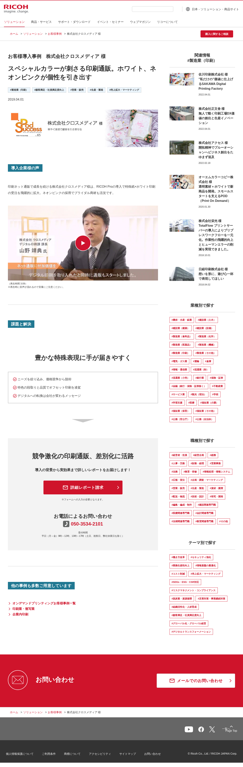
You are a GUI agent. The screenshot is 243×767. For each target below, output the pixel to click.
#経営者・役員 (179, 455)
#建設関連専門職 (207, 504)
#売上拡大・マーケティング (205, 573)
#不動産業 (217, 386)
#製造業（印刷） (181, 353)
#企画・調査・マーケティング (207, 480)
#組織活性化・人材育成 (184, 607)
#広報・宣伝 (178, 480)
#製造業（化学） (207, 336)
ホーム (14, 33)
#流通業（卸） (201, 369)
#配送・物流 (178, 496)
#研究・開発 (216, 496)
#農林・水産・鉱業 (182, 320)
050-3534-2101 (87, 524)
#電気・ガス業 (179, 361)
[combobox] (147, 9)
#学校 (215, 394)
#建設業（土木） (207, 320)
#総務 (213, 455)
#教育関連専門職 (204, 521)
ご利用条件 (53, 755)
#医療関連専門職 (181, 513)
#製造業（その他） (205, 353)
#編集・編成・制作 (182, 504)
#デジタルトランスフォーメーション (191, 631)
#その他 (223, 521)
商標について (76, 755)
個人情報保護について (24, 755)
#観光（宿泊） (198, 394)
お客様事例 (55, 33)
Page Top (227, 731)
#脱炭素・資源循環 (182, 598)
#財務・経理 (197, 463)
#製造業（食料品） (182, 336)
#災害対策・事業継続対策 (211, 598)
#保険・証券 (216, 378)
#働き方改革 (178, 557)
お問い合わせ (156, 755)
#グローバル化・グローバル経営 (189, 623)
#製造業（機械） (207, 344)
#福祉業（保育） (181, 411)
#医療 (191, 402)
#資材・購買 (216, 488)
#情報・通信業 (179, 369)
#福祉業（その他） (205, 411)
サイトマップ (131, 755)
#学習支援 (177, 402)
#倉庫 (208, 361)
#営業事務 (215, 463)
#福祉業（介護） (209, 402)
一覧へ (212, 730)
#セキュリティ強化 (201, 557)
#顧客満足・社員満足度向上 (187, 615)
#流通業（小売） (181, 378)
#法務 (175, 471)
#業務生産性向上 (181, 565)
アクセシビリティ (104, 755)
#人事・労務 (178, 463)
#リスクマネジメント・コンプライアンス (194, 590)
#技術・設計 (197, 496)
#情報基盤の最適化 (205, 565)
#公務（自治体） (204, 419)
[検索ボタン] (170, 9)
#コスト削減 (178, 573)
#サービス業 (178, 394)
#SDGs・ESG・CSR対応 (185, 582)
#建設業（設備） (204, 328)
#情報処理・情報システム (216, 471)
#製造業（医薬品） (182, 344)
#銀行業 (199, 378)
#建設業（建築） (181, 328)
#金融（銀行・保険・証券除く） (189, 386)
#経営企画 (198, 455)
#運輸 (196, 361)
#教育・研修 (190, 471)
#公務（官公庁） (181, 419)
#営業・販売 (178, 488)
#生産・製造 (197, 488)
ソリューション (33, 33)
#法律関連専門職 (181, 521)
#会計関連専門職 (204, 513)
